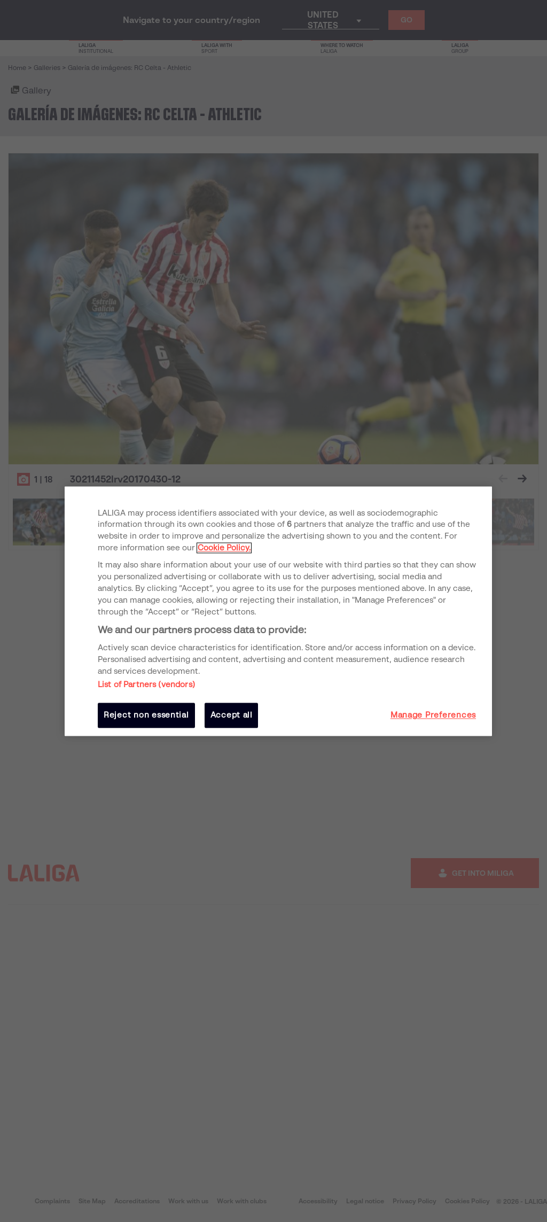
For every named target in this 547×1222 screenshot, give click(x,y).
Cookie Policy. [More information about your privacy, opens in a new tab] (224, 548)
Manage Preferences (433, 715)
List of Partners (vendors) (146, 685)
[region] (278, 611)
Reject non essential (146, 715)
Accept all (231, 715)
